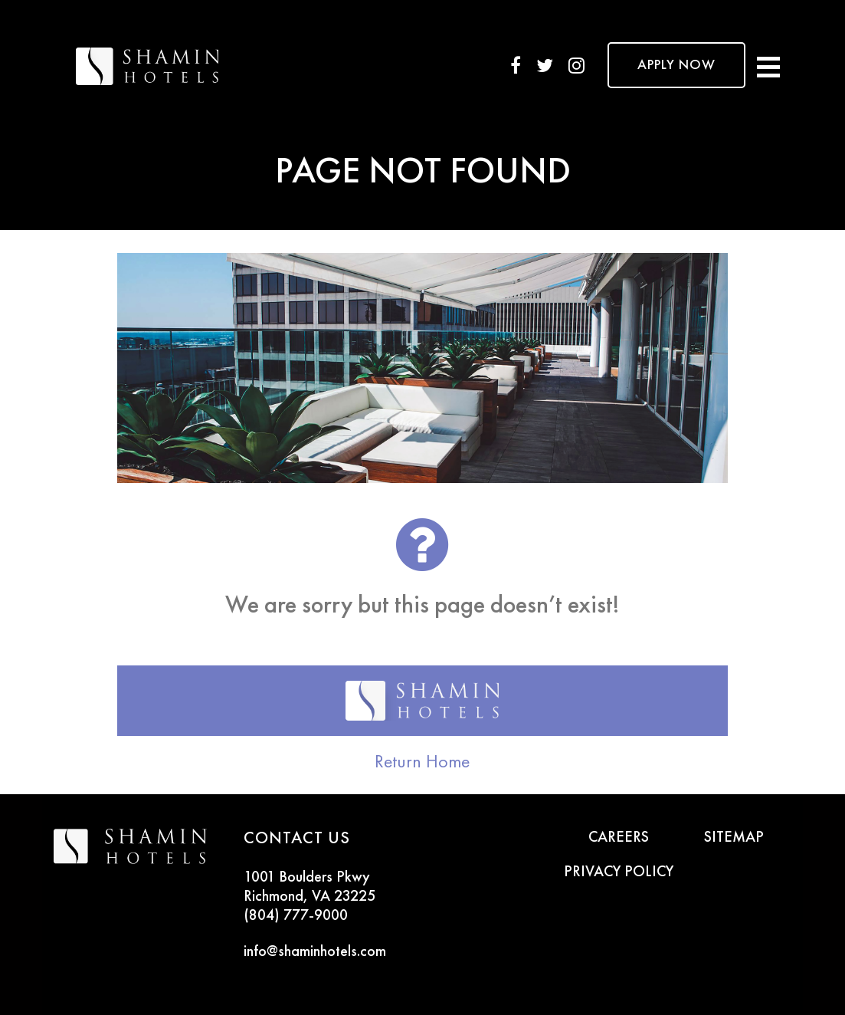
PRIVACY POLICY (618, 872)
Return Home (422, 761)
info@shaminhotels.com (315, 952)
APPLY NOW (676, 65)
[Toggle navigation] (768, 65)
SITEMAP (734, 838)
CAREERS (618, 838)
